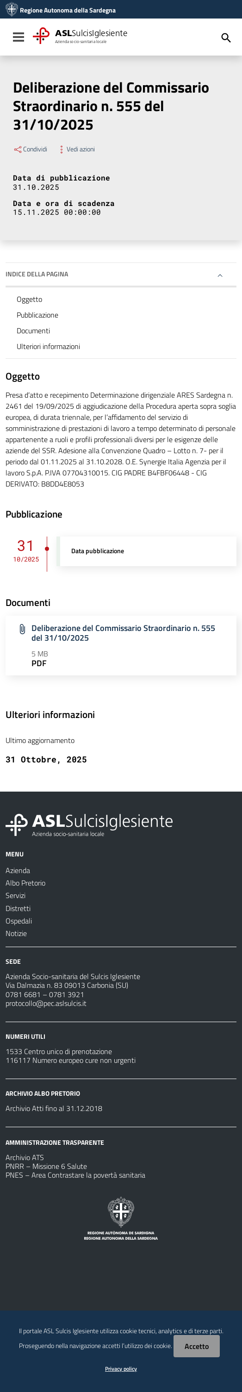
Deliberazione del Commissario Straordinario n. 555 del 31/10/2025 (123, 633)
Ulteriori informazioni (48, 346)
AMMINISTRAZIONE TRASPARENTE (55, 1142)
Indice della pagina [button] (37, 274)
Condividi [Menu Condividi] (30, 149)
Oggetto (29, 299)
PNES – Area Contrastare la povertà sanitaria (75, 1174)
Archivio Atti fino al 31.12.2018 (54, 1108)
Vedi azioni (75, 149)
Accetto (197, 1346)
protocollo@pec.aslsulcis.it (46, 1003)
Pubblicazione (37, 314)
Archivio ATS (25, 1157)
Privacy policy (121, 1368)
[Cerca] (226, 38)
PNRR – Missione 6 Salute (46, 1166)
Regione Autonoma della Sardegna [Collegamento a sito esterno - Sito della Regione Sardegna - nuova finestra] (68, 10)
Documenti (33, 330)
